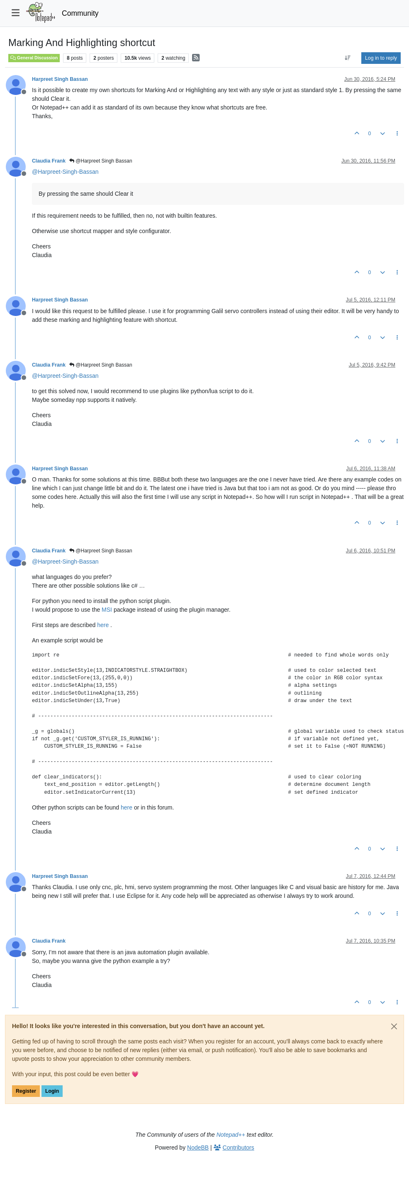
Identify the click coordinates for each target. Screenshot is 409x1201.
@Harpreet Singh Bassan (100, 161)
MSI (107, 609)
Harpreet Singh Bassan (60, 79)
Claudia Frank (49, 161)
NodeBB (198, 1147)
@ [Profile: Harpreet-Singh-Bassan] (65, 171)
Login (52, 1091)
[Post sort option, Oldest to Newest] (348, 58)
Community (80, 13)
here (103, 625)
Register (26, 1091)
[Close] (394, 1026)
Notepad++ (231, 1134)
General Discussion (34, 57)
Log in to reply (381, 58)
